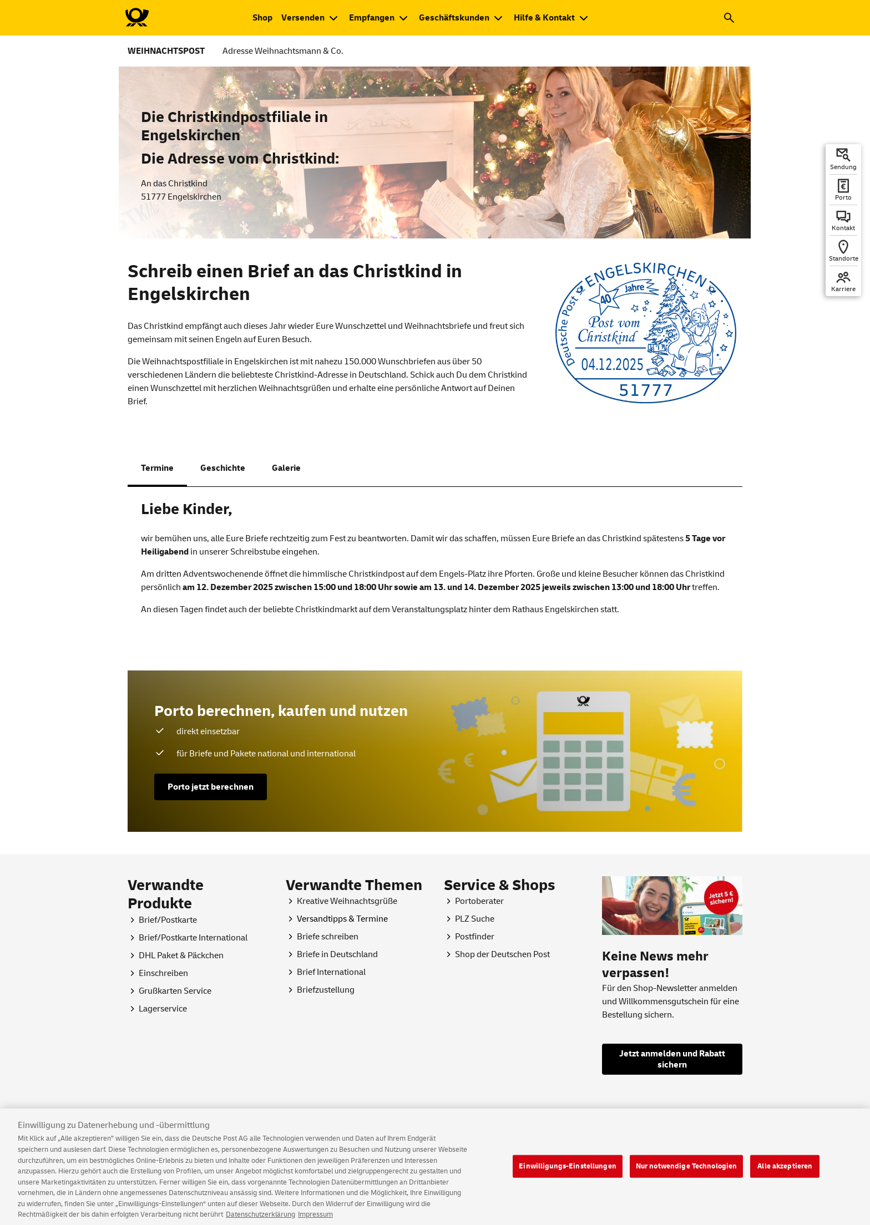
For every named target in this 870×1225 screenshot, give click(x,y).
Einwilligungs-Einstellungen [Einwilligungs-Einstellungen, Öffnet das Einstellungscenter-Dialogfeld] (567, 1173)
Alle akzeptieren (784, 1173)
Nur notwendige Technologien (686, 1173)
